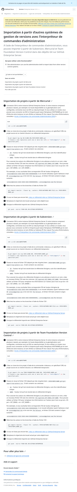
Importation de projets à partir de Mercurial (28, 100)
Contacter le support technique (14, 474)
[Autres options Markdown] (25, 74)
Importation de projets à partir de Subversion (29, 216)
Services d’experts (47, 485)
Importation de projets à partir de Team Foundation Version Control (35, 334)
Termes (19, 485)
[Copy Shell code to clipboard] (66, 121)
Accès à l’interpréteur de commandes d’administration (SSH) (35, 116)
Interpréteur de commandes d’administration (56, 14)
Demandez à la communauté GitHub (15, 471)
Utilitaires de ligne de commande (18, 456)
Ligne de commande (35, 14)
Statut (34, 485)
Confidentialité (27, 485)
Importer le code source (20, 14)
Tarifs (39, 485)
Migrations (7, 14)
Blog (55, 485)
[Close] (71, 3)
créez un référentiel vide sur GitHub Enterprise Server (47, 197)
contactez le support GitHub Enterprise (53, 25)
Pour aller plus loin (15, 451)
